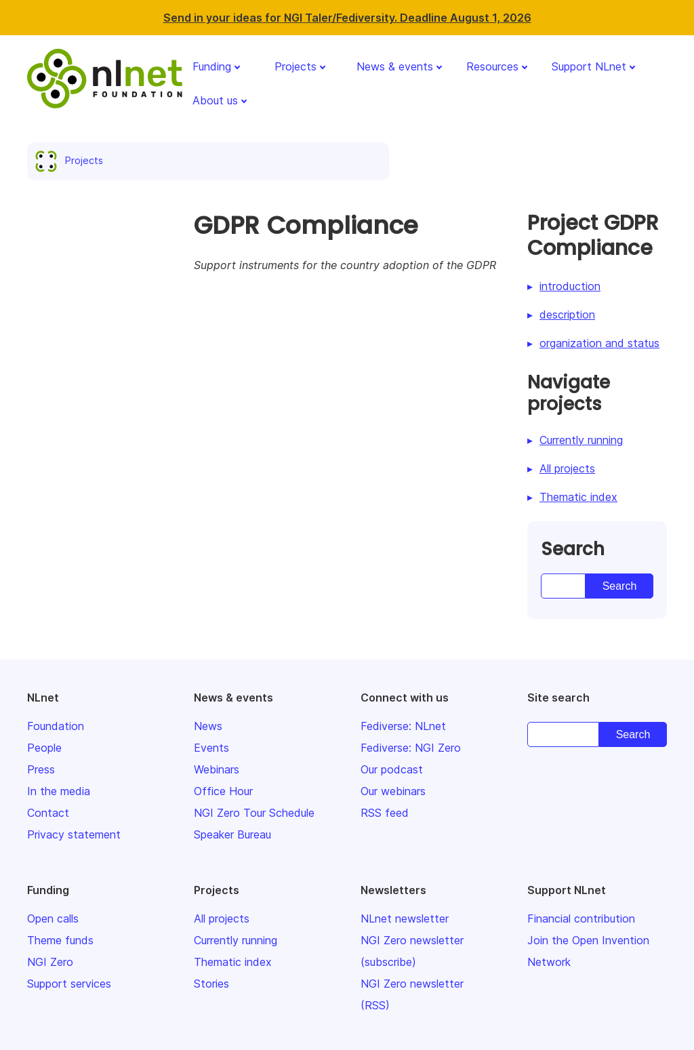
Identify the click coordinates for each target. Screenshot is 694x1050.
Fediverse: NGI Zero (411, 747)
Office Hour (223, 791)
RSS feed (385, 813)
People (44, 747)
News (208, 726)
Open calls (53, 918)
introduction (569, 286)
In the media (58, 791)
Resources (492, 66)
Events (211, 747)
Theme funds (60, 940)
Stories (211, 983)
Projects (295, 66)
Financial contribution (581, 918)
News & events (394, 66)
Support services (69, 983)
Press (41, 769)
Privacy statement (74, 834)
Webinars (216, 769)
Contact (48, 813)
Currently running (581, 440)
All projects (567, 468)
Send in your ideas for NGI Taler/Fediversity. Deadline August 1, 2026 (347, 17)
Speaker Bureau (232, 834)
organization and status (599, 343)
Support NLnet (589, 66)
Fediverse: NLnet (403, 726)
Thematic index (578, 497)
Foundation (55, 726)
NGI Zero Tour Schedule (254, 813)
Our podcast (392, 769)
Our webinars (393, 791)
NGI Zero (50, 962)
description (567, 314)
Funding (211, 66)
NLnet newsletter (405, 918)
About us (215, 100)
